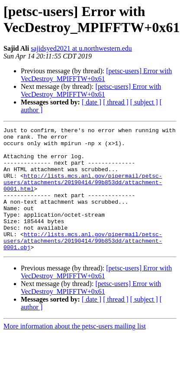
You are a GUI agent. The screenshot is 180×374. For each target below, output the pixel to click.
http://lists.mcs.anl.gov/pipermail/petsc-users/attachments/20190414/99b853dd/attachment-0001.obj (82, 264)
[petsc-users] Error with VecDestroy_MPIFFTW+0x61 (96, 74)
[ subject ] (144, 102)
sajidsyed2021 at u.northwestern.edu (81, 48)
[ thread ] (116, 102)
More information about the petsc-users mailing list (74, 350)
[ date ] (91, 102)
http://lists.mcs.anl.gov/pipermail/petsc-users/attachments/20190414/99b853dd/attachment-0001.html (82, 193)
